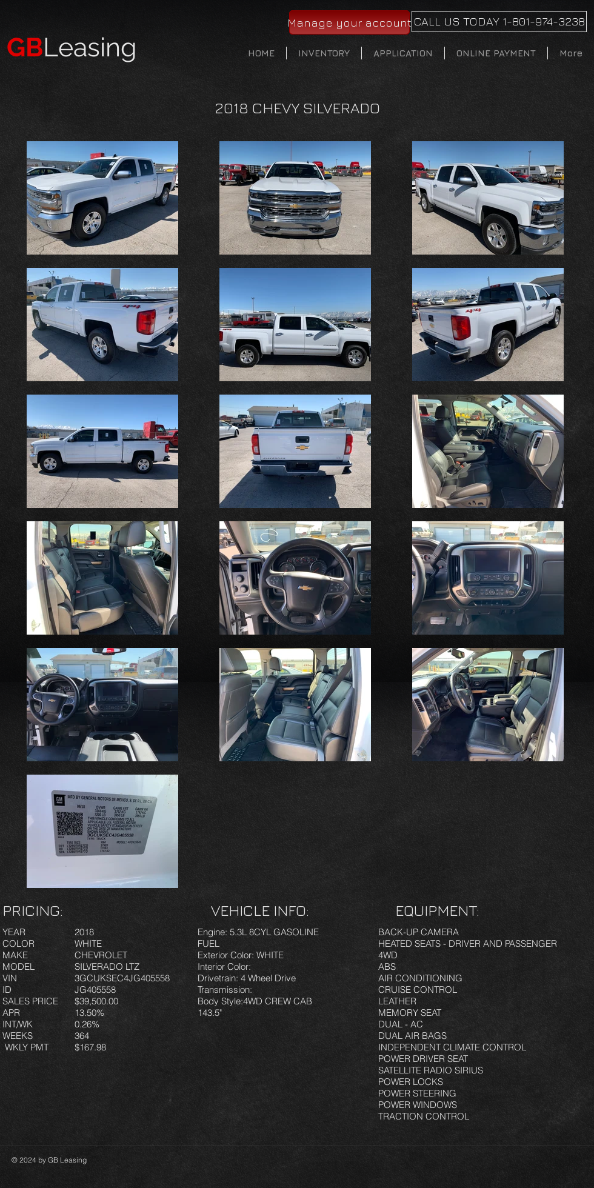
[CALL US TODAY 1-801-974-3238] (499, 21)
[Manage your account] (349, 22)
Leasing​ (72, 47)
